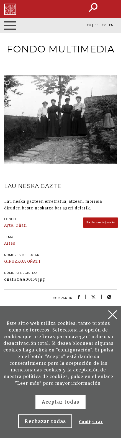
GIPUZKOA (15, 261)
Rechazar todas (45, 421)
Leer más (28, 383)
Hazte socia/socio (100, 222)
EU (89, 25)
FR (103, 25)
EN (111, 25)
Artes (9, 243)
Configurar (91, 421)
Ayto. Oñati (15, 225)
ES (96, 25)
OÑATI (33, 261)
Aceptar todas (60, 402)
